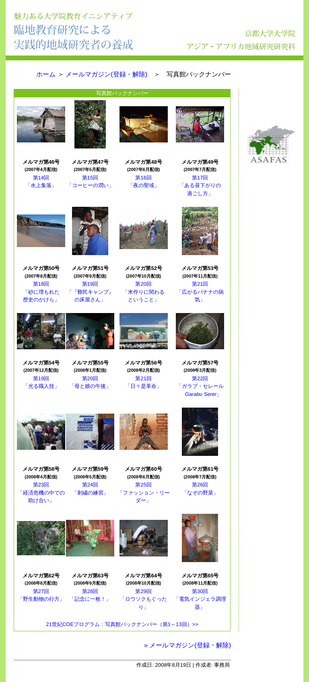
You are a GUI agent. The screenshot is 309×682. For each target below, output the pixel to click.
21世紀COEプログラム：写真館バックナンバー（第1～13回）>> (122, 624)
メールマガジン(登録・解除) (106, 74)
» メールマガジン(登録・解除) (187, 645)
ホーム (46, 74)
